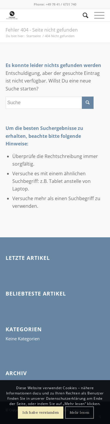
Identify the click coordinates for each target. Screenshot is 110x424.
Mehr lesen (79, 412)
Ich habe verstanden (40, 412)
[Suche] (83, 15)
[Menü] (96, 15)
